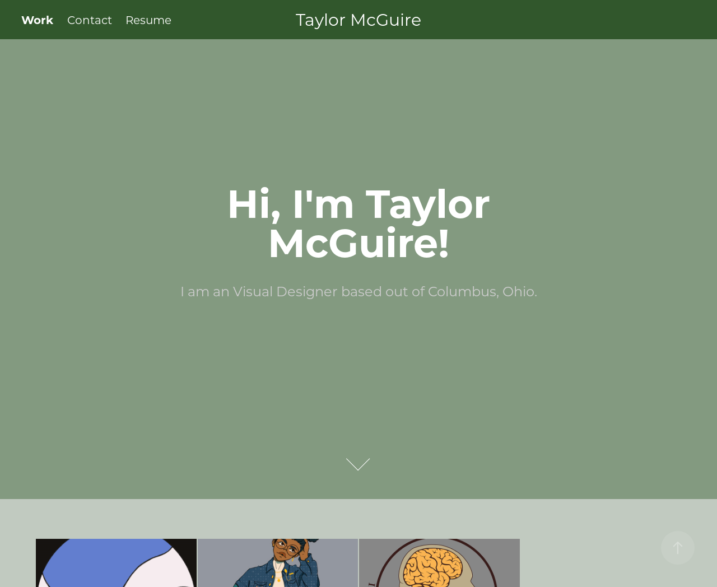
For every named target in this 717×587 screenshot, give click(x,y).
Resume (148, 19)
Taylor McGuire (358, 19)
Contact (89, 19)
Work (37, 19)
